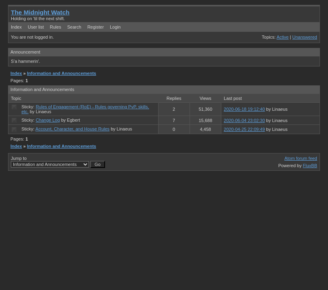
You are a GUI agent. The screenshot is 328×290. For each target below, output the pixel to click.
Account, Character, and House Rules (72, 128)
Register (95, 27)
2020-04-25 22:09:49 (244, 129)
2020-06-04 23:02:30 (244, 120)
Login (115, 27)
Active (282, 37)
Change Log (48, 120)
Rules (55, 27)
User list (36, 27)
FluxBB (310, 165)
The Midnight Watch (40, 12)
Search (74, 27)
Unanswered (304, 37)
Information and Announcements (61, 73)
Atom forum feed (301, 158)
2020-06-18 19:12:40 (244, 109)
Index (16, 27)
